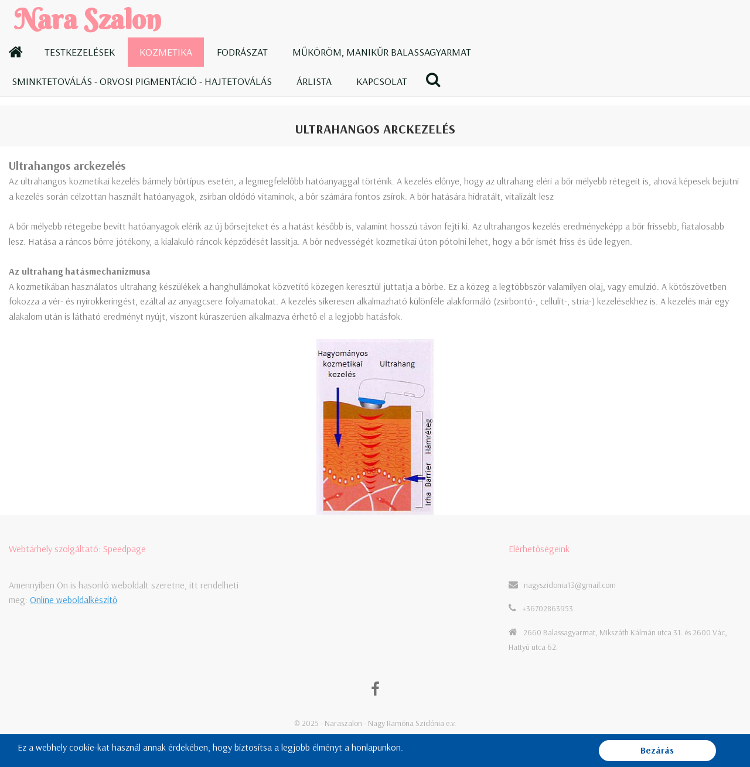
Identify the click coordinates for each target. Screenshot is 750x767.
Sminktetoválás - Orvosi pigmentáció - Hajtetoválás (142, 81)
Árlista (314, 81)
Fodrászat (242, 52)
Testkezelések (80, 52)
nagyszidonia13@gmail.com (570, 585)
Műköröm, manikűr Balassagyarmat (381, 52)
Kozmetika (165, 52)
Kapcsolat (381, 81)
